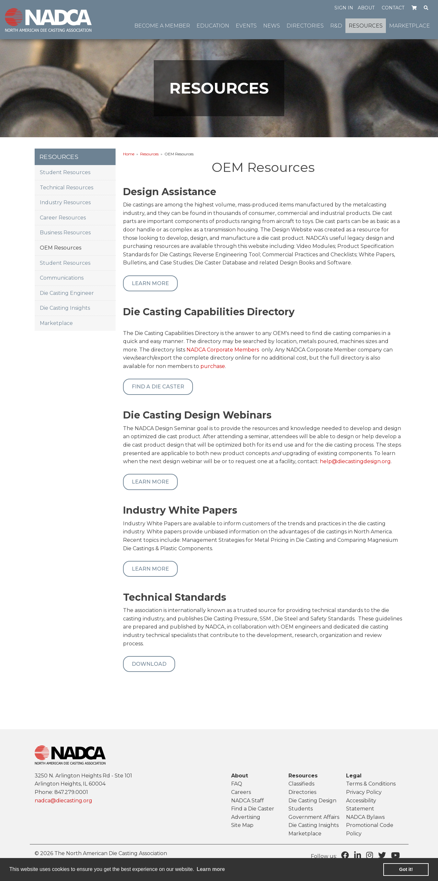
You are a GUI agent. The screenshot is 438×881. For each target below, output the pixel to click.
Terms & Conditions (371, 784)
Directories (302, 792)
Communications (62, 278)
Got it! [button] (406, 869)
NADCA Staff (247, 800)
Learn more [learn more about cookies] (211, 869)
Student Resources (65, 172)
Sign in (343, 8)
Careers (241, 792)
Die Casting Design (312, 800)
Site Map (242, 825)
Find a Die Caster (158, 387)
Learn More (150, 283)
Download (149, 664)
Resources (149, 153)
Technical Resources (66, 187)
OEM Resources (60, 248)
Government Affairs (313, 817)
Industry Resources (65, 202)
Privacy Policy (364, 792)
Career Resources (63, 218)
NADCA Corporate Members (222, 350)
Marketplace (56, 323)
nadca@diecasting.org (63, 800)
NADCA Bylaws (365, 817)
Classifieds (301, 784)
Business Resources (65, 232)
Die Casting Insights (65, 308)
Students (300, 809)
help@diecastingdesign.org (355, 461)
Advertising (245, 817)
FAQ (236, 784)
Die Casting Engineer (67, 293)
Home (128, 153)
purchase (212, 366)
